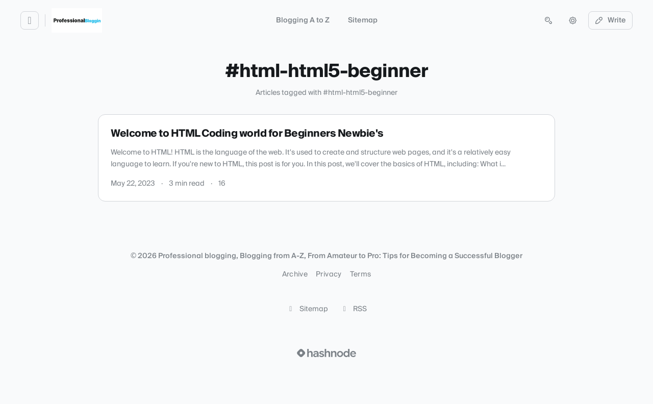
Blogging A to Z (303, 20)
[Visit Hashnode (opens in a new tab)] (326, 353)
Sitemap (363, 20)
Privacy (328, 274)
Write (610, 20)
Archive (295, 274)
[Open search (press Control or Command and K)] (548, 20)
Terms (360, 274)
